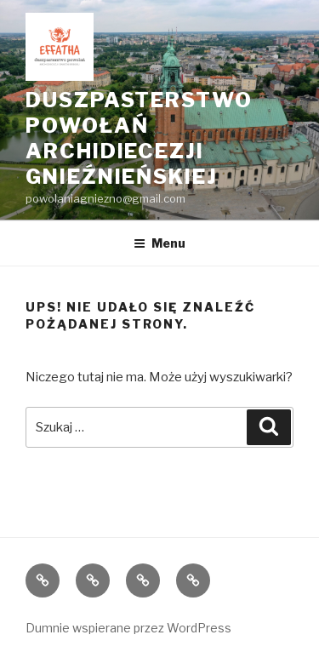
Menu (159, 243)
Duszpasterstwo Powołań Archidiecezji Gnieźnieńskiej (139, 138)
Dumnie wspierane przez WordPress (128, 627)
